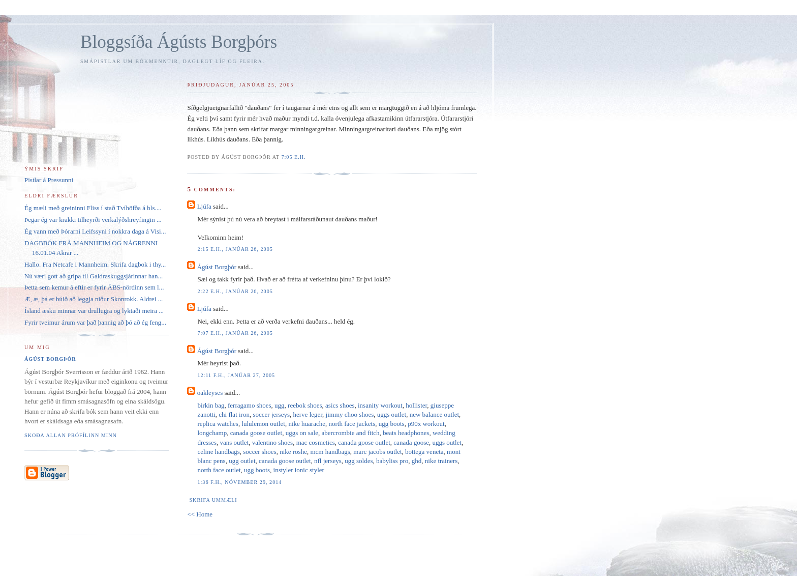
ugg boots (392, 423)
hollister (416, 405)
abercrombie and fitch (350, 433)
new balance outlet (434, 414)
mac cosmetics (315, 442)
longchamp (212, 433)
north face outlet (218, 470)
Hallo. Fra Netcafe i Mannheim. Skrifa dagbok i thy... (95, 264)
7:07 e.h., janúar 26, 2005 (234, 333)
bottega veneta (424, 451)
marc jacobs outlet (377, 451)
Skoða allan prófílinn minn (70, 435)
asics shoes (339, 405)
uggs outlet (391, 414)
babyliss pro (392, 461)
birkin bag (210, 405)
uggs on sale (302, 433)
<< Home (199, 514)
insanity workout (380, 405)
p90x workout (426, 423)
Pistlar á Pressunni (48, 180)
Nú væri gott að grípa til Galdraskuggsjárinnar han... (93, 276)
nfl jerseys (328, 461)
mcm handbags (330, 451)
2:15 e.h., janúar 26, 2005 (234, 249)
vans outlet (234, 442)
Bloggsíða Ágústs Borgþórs (178, 42)
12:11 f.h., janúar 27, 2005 (236, 375)
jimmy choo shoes (350, 414)
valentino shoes (272, 442)
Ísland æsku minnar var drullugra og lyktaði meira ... (94, 310)
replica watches (217, 423)
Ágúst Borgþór (216, 267)
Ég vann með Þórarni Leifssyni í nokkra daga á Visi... (95, 231)
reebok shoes (305, 405)
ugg (279, 405)
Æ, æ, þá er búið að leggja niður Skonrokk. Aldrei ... (93, 299)
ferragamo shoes (249, 405)
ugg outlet (242, 461)
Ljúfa (204, 206)
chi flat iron (234, 414)
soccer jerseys (271, 414)
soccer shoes (259, 451)
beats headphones (406, 433)
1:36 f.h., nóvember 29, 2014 (239, 482)
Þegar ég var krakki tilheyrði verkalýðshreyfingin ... (93, 219)
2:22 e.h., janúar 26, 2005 (234, 291)
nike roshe (293, 451)
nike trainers (441, 461)
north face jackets (352, 423)
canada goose (411, 442)
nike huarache (306, 423)
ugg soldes (359, 461)
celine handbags (218, 451)
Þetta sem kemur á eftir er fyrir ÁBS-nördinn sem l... (94, 287)
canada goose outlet (256, 433)
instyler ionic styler (298, 470)
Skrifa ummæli (213, 500)
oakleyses (210, 392)
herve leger (308, 414)
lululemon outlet (263, 423)
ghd (417, 461)
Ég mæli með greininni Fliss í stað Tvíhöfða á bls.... (93, 208)
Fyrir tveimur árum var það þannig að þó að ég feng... (95, 322)
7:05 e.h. (293, 157)
